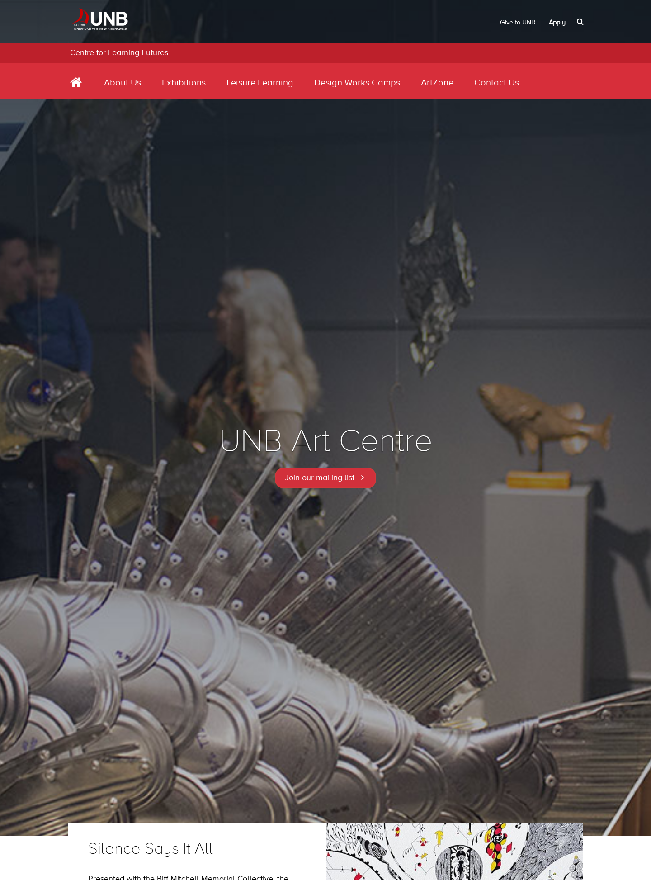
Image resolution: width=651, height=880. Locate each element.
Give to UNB (517, 22)
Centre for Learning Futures (119, 53)
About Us (122, 83)
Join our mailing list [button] (319, 478)
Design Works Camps (357, 83)
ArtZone (437, 83)
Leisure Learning (259, 83)
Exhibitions (184, 83)
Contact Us (496, 83)
